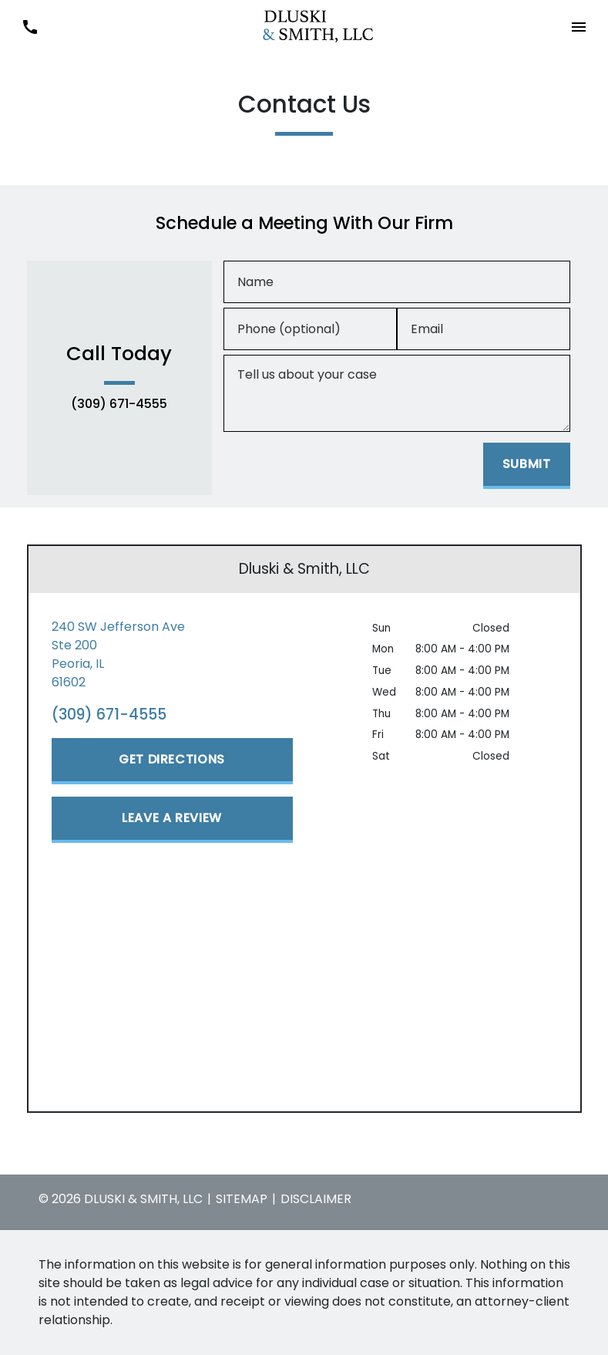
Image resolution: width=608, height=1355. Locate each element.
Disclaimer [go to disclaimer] (315, 1199)
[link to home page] (304, 26)
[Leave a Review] (172, 820)
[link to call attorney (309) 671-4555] (29, 26)
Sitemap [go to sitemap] (241, 1199)
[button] (578, 26)
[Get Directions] (172, 761)
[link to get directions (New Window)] (172, 655)
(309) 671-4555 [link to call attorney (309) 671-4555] (119, 404)
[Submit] (526, 466)
